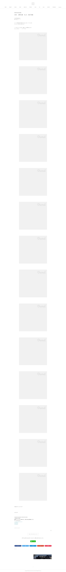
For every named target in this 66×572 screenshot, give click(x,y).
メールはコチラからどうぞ (18, 521)
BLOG (43, 7)
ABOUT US (25, 7)
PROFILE (30, 7)
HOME (5, 7)
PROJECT (10, 7)
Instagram (59, 7)
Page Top (33, 566)
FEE (39, 7)
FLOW (35, 7)
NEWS (20, 7)
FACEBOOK (54, 7)
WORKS (15, 7)
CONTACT (48, 7)
